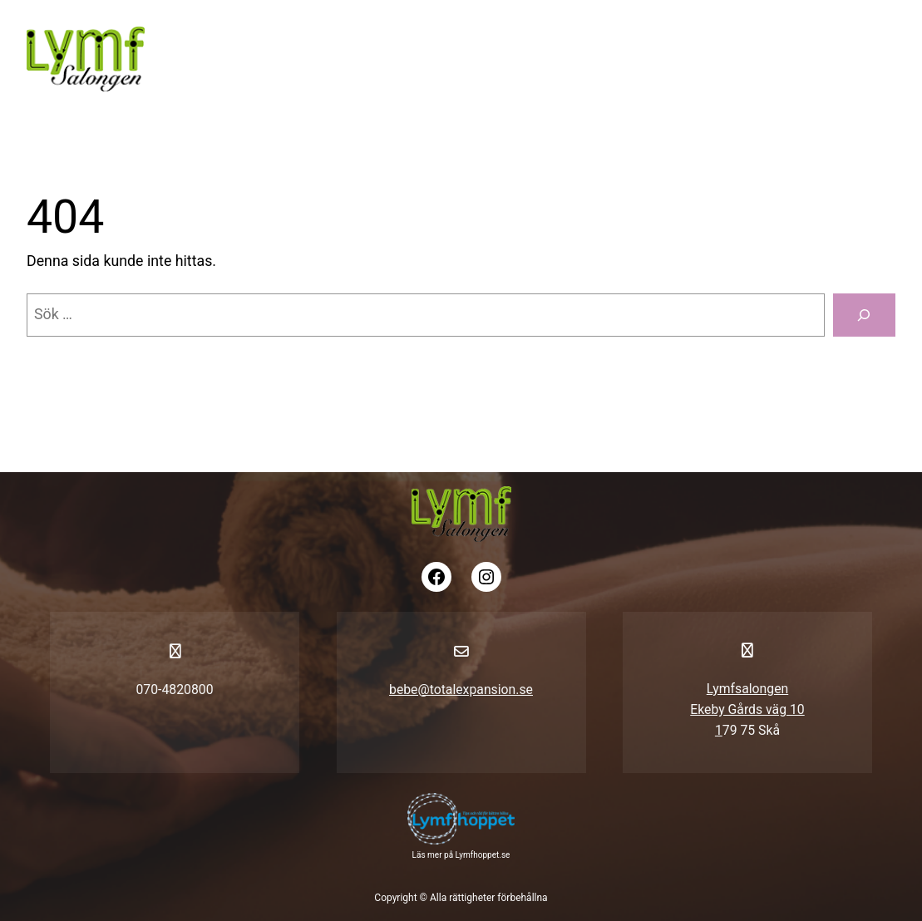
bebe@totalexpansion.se (461, 689)
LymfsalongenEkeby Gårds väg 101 (747, 710)
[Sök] (864, 315)
